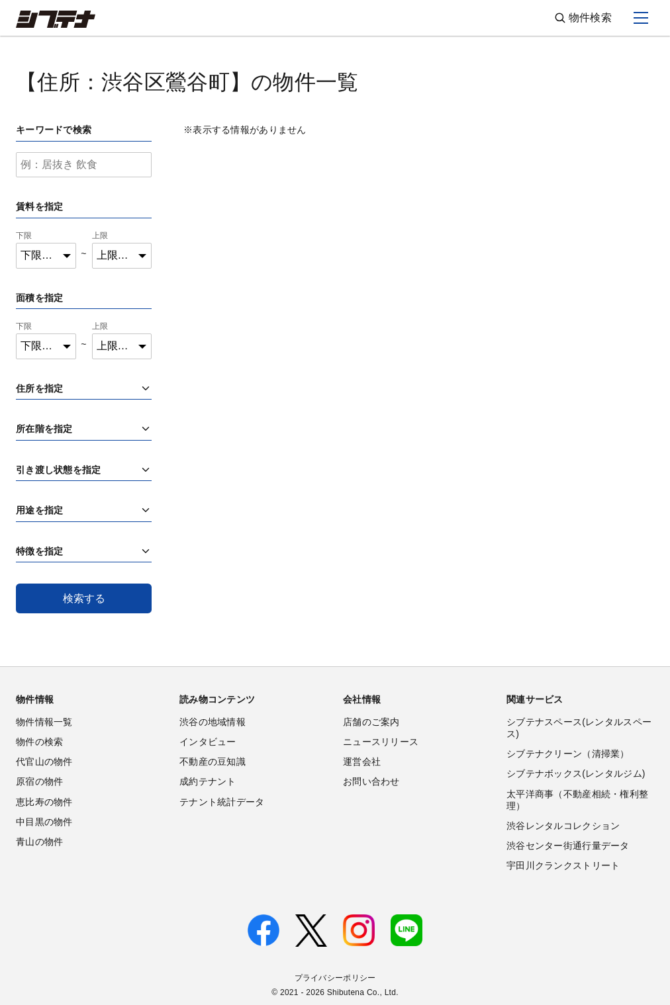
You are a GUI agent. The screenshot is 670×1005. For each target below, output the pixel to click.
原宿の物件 (39, 781)
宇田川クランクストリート (563, 865)
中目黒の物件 (44, 821)
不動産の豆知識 (212, 761)
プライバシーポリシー (335, 978)
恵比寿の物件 (44, 802)
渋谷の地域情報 (212, 722)
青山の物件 (39, 841)
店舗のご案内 (371, 722)
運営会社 (362, 761)
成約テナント (207, 781)
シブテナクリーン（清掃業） (568, 753)
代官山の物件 (44, 761)
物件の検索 (39, 741)
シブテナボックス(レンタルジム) (576, 773)
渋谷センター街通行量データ (568, 845)
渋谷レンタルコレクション (563, 825)
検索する (84, 598)
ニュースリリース (380, 741)
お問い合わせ (371, 781)
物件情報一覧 (44, 722)
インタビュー (207, 741)
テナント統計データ (222, 802)
